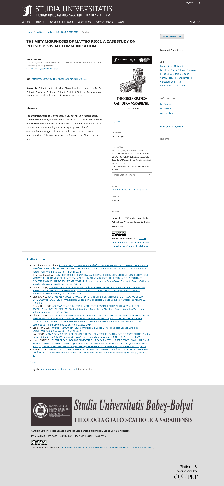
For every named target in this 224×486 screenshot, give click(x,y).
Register (189, 2)
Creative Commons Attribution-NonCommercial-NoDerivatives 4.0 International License (130, 242)
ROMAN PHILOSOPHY (62, 327)
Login (199, 2)
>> (35, 362)
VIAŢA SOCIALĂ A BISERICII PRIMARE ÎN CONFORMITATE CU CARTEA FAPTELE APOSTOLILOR (94, 333)
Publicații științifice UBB (172, 85)
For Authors (165, 108)
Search (195, 21)
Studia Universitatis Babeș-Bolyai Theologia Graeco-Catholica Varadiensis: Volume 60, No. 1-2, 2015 (94, 346)
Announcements (104, 21)
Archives (39, 21)
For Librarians (166, 113)
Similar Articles (35, 259)
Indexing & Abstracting (61, 21)
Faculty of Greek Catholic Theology (178, 70)
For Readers (165, 104)
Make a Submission (172, 36)
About (121, 21)
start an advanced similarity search (59, 369)
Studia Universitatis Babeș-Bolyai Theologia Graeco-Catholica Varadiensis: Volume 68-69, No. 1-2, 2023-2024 (88, 323)
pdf (118, 121)
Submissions (84, 21)
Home (29, 32)
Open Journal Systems (171, 126)
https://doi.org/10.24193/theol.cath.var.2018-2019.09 (59, 78)
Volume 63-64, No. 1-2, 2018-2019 (63, 32)
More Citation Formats (124, 174)
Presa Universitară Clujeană (174, 73)
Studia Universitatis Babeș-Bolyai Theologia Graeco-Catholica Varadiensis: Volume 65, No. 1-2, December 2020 (91, 335)
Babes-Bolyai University (172, 66)
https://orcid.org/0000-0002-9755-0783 (42, 69)
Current (26, 21)
